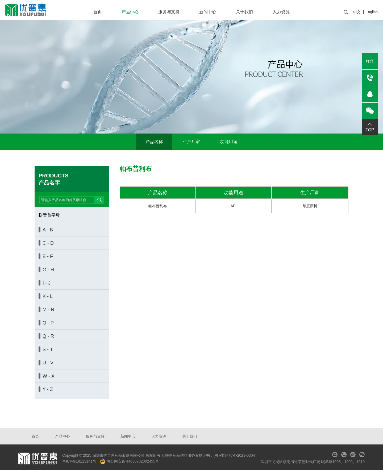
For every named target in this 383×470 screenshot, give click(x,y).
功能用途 (228, 141)
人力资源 (281, 12)
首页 (97, 12)
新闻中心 (207, 12)
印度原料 (309, 206)
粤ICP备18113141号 (79, 461)
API (234, 206)
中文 (357, 12)
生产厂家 (191, 141)
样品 (369, 61)
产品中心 (130, 12)
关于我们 (244, 12)
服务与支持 (169, 12)
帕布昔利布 (157, 206)
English (371, 12)
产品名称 (154, 141)
